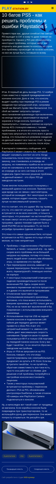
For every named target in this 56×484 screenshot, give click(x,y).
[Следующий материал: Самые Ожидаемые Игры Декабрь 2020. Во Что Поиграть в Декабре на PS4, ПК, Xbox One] (41, 469)
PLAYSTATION (9, 456)
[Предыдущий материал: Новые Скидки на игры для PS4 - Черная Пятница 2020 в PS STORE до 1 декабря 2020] (15, 469)
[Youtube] (25, 2)
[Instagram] (28, 2)
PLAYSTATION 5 (35, 456)
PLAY (7, 8)
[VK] (31, 2)
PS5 (21, 456)
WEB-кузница (29, 477)
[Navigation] (52, 8)
